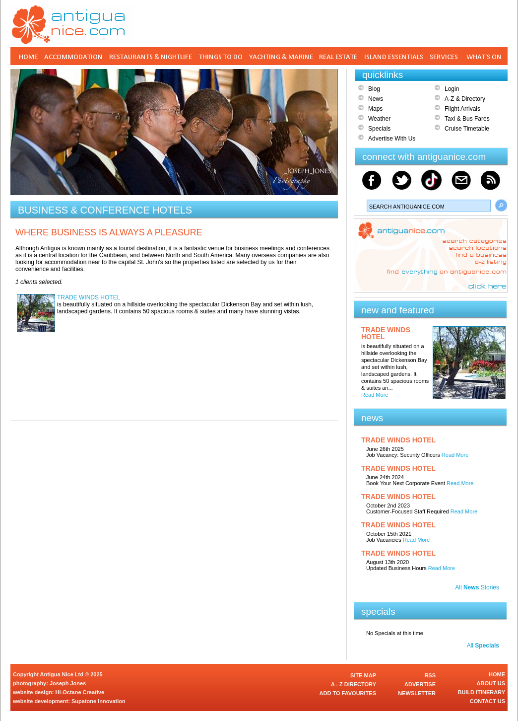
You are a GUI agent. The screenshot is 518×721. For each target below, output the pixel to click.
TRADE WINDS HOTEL (88, 297)
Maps (375, 108)
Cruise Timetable (467, 128)
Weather (379, 118)
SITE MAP (363, 675)
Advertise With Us (391, 138)
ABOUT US (491, 683)
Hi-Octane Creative (80, 692)
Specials (379, 128)
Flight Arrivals (462, 108)
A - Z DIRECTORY (353, 684)
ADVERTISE (420, 684)
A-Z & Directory (465, 98)
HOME (497, 674)
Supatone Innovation (98, 701)
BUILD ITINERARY (481, 692)
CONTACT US (487, 701)
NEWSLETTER (417, 693)
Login (452, 88)
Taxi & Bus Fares (467, 118)
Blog (374, 88)
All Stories (477, 587)
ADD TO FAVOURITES (348, 693)
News (375, 98)
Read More (374, 395)
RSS (430, 675)
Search (501, 205)
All (483, 645)
